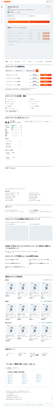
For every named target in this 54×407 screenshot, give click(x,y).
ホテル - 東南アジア (28, 404)
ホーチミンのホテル (25, 380)
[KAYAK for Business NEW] (1, 19)
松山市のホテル (10, 377)
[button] (2, 1)
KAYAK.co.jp (7, 404)
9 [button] (36, 28)
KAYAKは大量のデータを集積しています (29, 397)
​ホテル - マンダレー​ (34, 404)
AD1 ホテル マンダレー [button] (21, 314)
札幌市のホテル (10, 383)
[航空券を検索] (1, 5)
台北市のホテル (24, 378)
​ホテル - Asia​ (15, 404)
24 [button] (12, 35)
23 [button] (10, 35)
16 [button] (36, 30)
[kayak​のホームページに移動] (7, 1)
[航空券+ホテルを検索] (1, 11)
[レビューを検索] (35, 121)
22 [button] (25, 33)
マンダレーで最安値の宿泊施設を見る (46, 301)
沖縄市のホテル (24, 381)
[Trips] (1, 22)
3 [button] (12, 28)
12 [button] (17, 30)
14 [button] (22, 30)
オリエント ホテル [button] (20, 292)
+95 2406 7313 (10, 10)
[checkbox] (10, 153)
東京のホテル (38, 380)
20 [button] (20, 33)
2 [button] (36, 25)
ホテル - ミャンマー (21, 404)
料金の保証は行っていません (27, 392)
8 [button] (25, 28)
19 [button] (17, 33)
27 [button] (20, 35)
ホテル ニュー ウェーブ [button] (9, 292)
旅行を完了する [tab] (15, 367)
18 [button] (15, 33)
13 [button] (20, 30)
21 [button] (22, 33)
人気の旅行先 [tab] (9, 367)
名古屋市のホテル (25, 383)
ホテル (11, 404)
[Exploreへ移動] (1, 14)
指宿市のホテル (10, 375)
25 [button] (15, 35)
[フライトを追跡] (1, 17)
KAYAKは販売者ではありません (29, 395)
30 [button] (10, 38)
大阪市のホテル (10, 381)
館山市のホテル (38, 374)
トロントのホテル (11, 374)
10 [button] (12, 30)
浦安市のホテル (38, 377)
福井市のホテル (24, 377)
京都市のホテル (38, 375)
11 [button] (41, 28)
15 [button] (25, 30)
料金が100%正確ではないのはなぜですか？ (29, 399)
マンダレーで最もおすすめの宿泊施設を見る (45, 322)
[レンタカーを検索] (1, 9)
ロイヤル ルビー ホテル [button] (45, 314)
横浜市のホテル (24, 374)
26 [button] (17, 35)
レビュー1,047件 (17, 12)
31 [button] (12, 38)
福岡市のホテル (10, 380)
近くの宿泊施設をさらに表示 (47, 279)
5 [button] (17, 28)
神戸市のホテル (38, 381)
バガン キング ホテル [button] (32, 335)
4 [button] (41, 25)
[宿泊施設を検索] (1, 7)
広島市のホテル (10, 378)
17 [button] (12, 33)
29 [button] (25, 35)
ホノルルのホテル (39, 378)
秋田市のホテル (24, 375)
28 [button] (22, 35)
